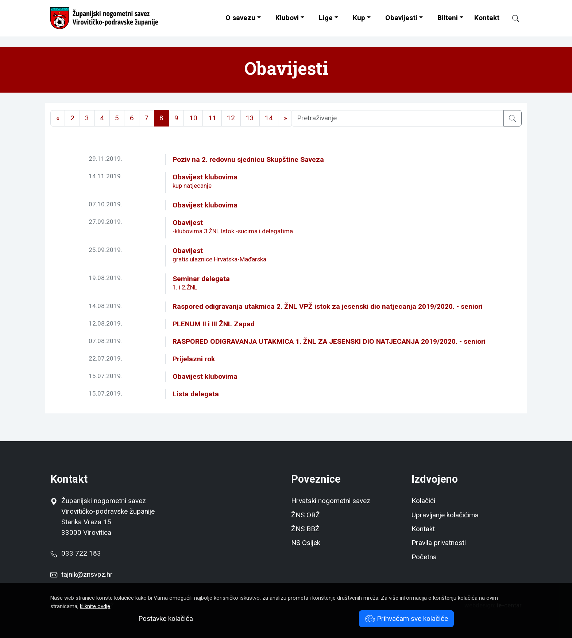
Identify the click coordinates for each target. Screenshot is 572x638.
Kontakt (486, 17)
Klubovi (287, 17)
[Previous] (57, 118)
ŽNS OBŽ (305, 515)
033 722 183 (75, 553)
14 (269, 118)
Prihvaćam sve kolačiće (406, 618)
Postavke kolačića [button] (165, 618)
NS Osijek (305, 542)
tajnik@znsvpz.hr (87, 574)
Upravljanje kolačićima (445, 515)
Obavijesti (401, 17)
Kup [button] (359, 17)
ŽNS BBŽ (305, 529)
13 (250, 118)
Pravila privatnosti (438, 542)
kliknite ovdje (95, 606)
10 (193, 118)
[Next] (285, 118)
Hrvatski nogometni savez (330, 501)
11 (212, 118)
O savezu (240, 17)
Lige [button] (326, 17)
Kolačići (423, 501)
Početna (424, 557)
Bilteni (447, 17)
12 (231, 118)
